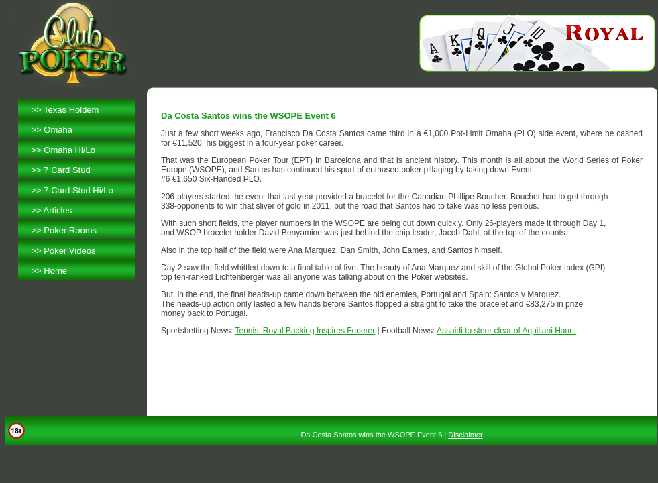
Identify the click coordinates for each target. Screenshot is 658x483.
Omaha (58, 130)
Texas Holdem (71, 110)
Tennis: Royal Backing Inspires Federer (305, 330)
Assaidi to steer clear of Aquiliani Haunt (506, 330)
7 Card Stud (67, 170)
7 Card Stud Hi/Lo (78, 190)
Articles (58, 210)
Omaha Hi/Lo (69, 150)
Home (55, 271)
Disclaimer (465, 435)
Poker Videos (69, 251)
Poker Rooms (70, 230)
